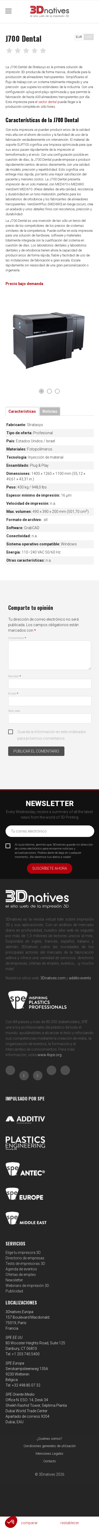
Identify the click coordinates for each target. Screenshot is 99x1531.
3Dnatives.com (52, 978)
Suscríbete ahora (49, 868)
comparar (29, 1523)
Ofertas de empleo (21, 1274)
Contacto (49, 1461)
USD (88, 37)
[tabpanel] (50, 338)
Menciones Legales (49, 1453)
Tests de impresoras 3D (25, 1263)
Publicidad (14, 1291)
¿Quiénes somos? (49, 1439)
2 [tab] (49, 391)
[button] (11, 1522)
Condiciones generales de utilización (49, 1446)
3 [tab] (57, 391)
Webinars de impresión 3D (27, 1285)
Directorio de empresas (25, 1258)
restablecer (69, 1523)
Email (13, 693)
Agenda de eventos (21, 1269)
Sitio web (14, 711)
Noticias (50, 411)
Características (22, 411)
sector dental (47, 102)
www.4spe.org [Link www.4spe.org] (49, 1055)
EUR (79, 37)
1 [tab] (41, 391)
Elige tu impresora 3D (23, 1252)
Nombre (14, 676)
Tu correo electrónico (29, 831)
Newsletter (14, 1280)
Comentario (17, 638)
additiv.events (80, 978)
